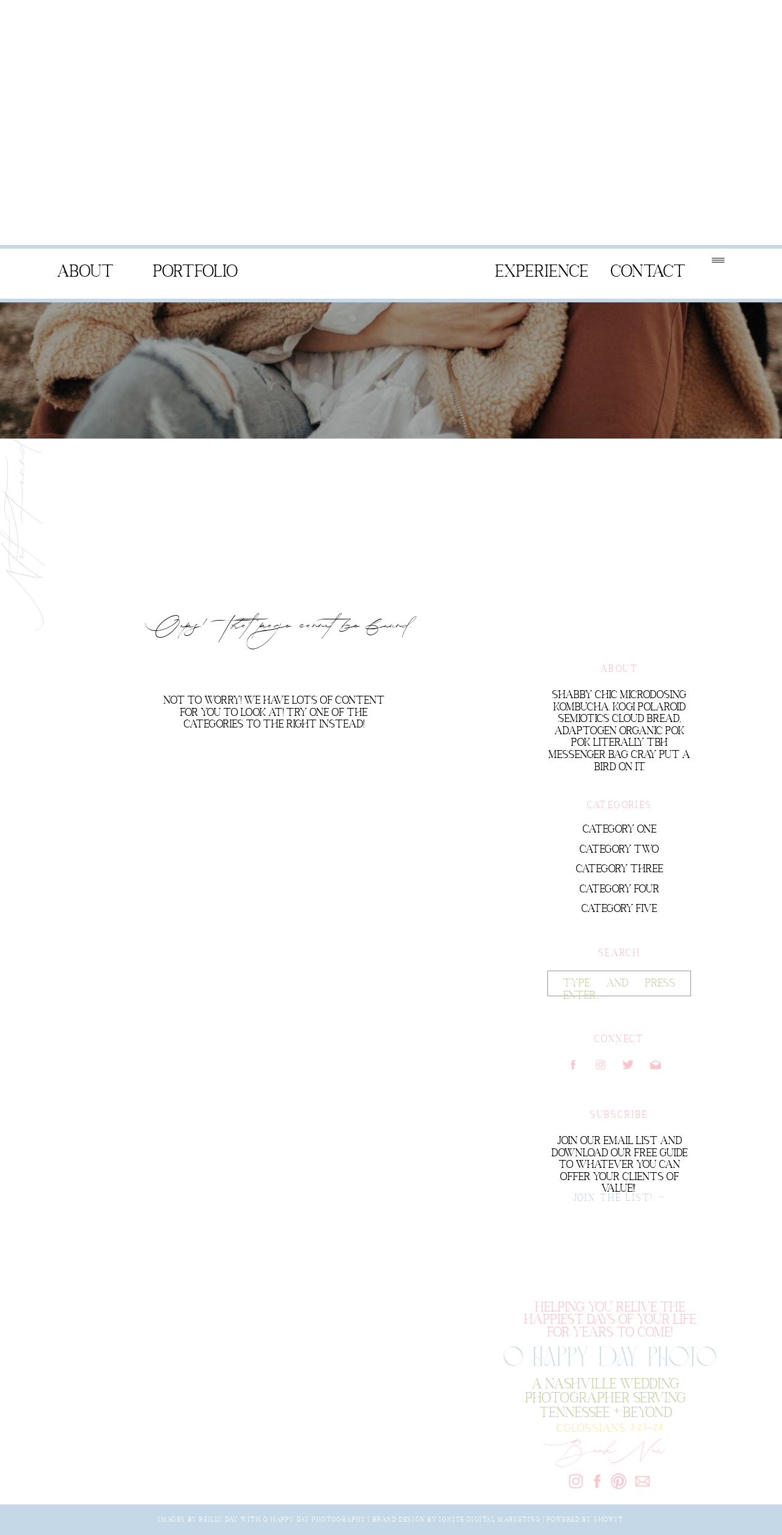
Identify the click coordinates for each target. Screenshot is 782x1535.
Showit (609, 1519)
